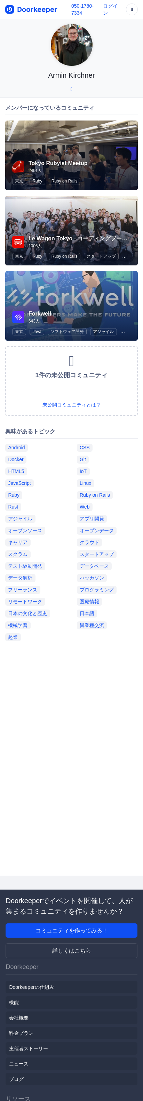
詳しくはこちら (71, 951)
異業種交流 (92, 625)
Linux (85, 483)
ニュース (19, 1064)
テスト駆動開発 (25, 566)
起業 (13, 637)
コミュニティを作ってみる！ (71, 930)
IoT (83, 471)
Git (83, 459)
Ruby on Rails (64, 181)
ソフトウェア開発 (67, 331)
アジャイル (103, 331)
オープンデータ (97, 530)
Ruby (37, 181)
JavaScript (19, 483)
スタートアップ (101, 256)
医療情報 (89, 601)
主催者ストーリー (28, 1048)
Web (85, 507)
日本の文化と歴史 (27, 613)
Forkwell (40, 314)
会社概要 (19, 1018)
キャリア (17, 542)
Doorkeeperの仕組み (31, 987)
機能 (14, 1002)
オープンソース (25, 530)
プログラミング (97, 589)
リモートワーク (25, 601)
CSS (85, 447)
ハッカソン (92, 578)
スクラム (17, 554)
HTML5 (16, 471)
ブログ (16, 1079)
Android (16, 447)
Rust (13, 507)
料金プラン (21, 1033)
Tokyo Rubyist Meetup (58, 163)
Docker (15, 459)
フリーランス (22, 589)
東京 (19, 181)
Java (36, 331)
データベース (94, 566)
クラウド (89, 542)
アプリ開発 (92, 518)
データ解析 (20, 578)
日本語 (87, 613)
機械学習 (17, 625)
